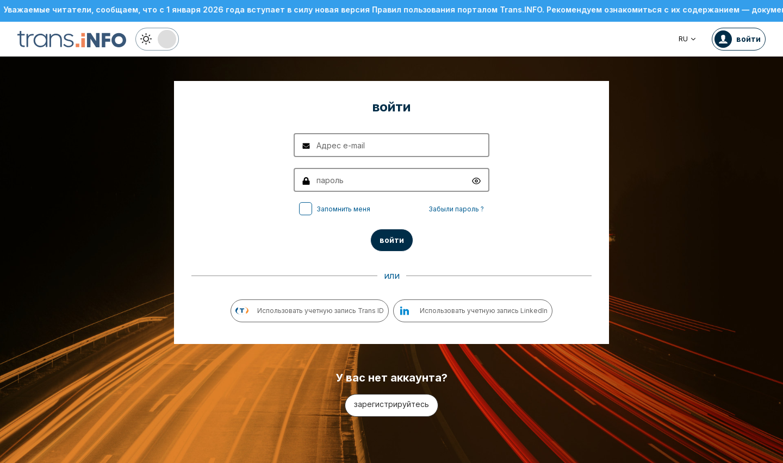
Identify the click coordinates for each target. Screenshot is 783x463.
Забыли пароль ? (456, 209)
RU (688, 39)
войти (392, 240)
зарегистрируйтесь (391, 404)
